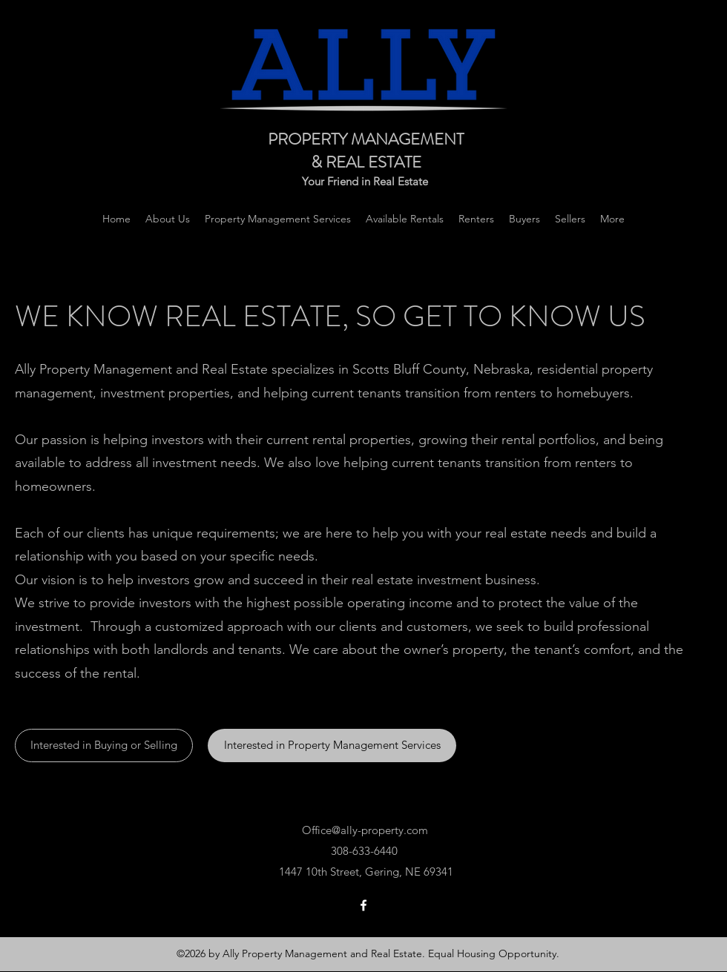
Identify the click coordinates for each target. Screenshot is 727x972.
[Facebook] (363, 905)
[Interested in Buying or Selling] (104, 745)
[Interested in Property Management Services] (332, 745)
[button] (612, 219)
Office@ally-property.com (365, 830)
